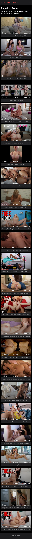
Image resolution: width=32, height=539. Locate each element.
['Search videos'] (30, 2)
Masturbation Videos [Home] (9, 2)
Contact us (16, 536)
